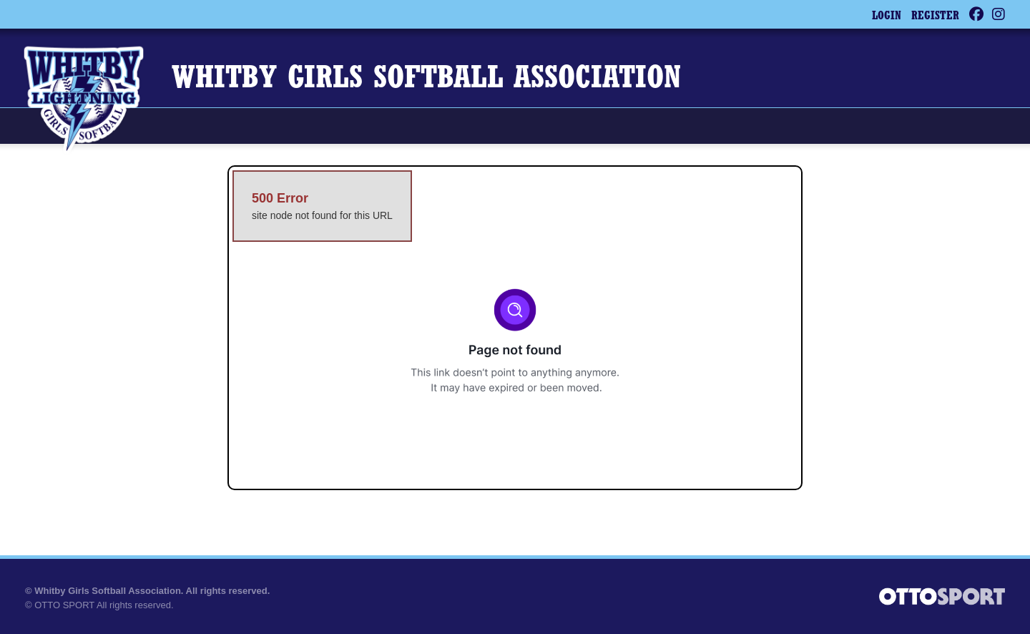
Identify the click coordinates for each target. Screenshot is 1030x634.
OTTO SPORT (64, 605)
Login (886, 16)
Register (935, 16)
